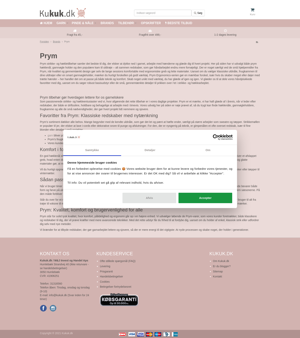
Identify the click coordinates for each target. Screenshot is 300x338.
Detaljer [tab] (150, 150)
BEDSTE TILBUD (178, 23)
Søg (198, 12)
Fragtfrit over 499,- (150, 34)
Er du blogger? (222, 266)
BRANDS (107, 23)
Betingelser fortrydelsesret (115, 286)
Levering (105, 266)
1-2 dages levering (225, 34)
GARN (60, 23)
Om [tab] (208, 150)
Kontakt (217, 276)
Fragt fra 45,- (74, 34)
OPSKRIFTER (150, 23)
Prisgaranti (106, 271)
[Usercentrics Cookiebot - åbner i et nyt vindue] (216, 137)
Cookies (105, 281)
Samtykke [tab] (92, 150)
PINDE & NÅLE (83, 23)
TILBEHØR (126, 23)
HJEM (46, 23)
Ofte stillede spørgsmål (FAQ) (117, 261)
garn (50, 135)
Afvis (149, 197)
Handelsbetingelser (111, 276)
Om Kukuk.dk (221, 261)
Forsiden (44, 41)
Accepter (205, 197)
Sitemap (218, 271)
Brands (56, 41)
